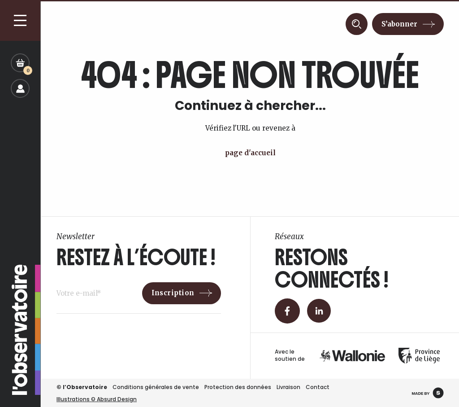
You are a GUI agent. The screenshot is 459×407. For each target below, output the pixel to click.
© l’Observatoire (81, 387)
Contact (317, 387)
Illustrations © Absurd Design (96, 399)
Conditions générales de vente (156, 387)
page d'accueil (250, 153)
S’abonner (399, 24)
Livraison (288, 387)
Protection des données (237, 387)
